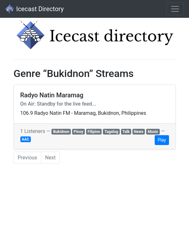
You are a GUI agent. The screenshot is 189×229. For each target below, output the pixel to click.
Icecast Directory (34, 9)
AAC (25, 139)
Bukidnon (61, 131)
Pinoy (78, 131)
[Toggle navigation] (175, 9)
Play (162, 139)
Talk (126, 131)
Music (153, 131)
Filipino (94, 131)
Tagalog (111, 131)
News (139, 131)
